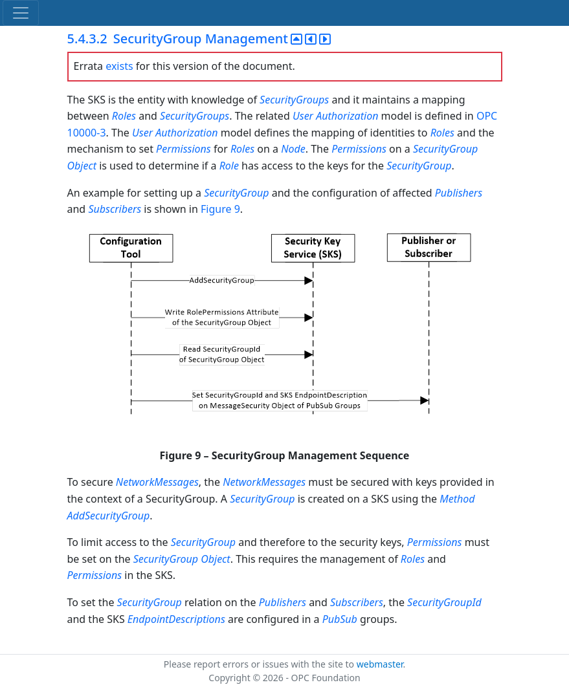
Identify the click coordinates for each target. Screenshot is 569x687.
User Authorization (336, 116)
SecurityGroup (445, 149)
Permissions (183, 149)
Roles (124, 116)
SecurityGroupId (444, 602)
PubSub (339, 619)
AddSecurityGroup (108, 515)
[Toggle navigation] (21, 13)
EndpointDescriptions (176, 619)
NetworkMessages (157, 482)
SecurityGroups (294, 100)
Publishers (458, 193)
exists (119, 66)
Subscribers (114, 209)
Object (81, 165)
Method (457, 499)
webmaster (380, 664)
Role (229, 165)
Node (293, 149)
